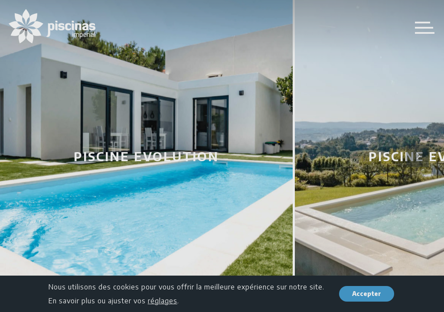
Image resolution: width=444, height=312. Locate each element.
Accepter (366, 293)
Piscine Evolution (146, 156)
